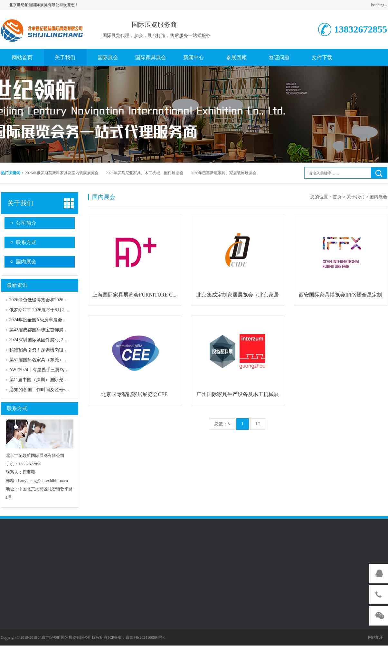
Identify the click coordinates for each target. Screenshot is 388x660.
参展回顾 (236, 57)
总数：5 (222, 423)
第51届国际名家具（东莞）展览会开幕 (47, 359)
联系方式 (26, 242)
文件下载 (322, 57)
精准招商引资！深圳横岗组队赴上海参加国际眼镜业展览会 (68, 349)
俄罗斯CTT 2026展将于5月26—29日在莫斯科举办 (58, 309)
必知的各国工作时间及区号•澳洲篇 (44, 389)
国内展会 (26, 261)
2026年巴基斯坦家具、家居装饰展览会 (223, 173)
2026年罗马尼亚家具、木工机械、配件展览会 (144, 173)
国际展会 (108, 57)
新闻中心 (193, 57)
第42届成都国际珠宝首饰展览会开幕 (45, 329)
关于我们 (65, 57)
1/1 (258, 423)
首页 (337, 196)
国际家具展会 (150, 57)
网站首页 (22, 57)
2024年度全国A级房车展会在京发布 (44, 319)
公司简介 (26, 223)
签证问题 (279, 57)
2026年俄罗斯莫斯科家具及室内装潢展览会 (62, 173)
